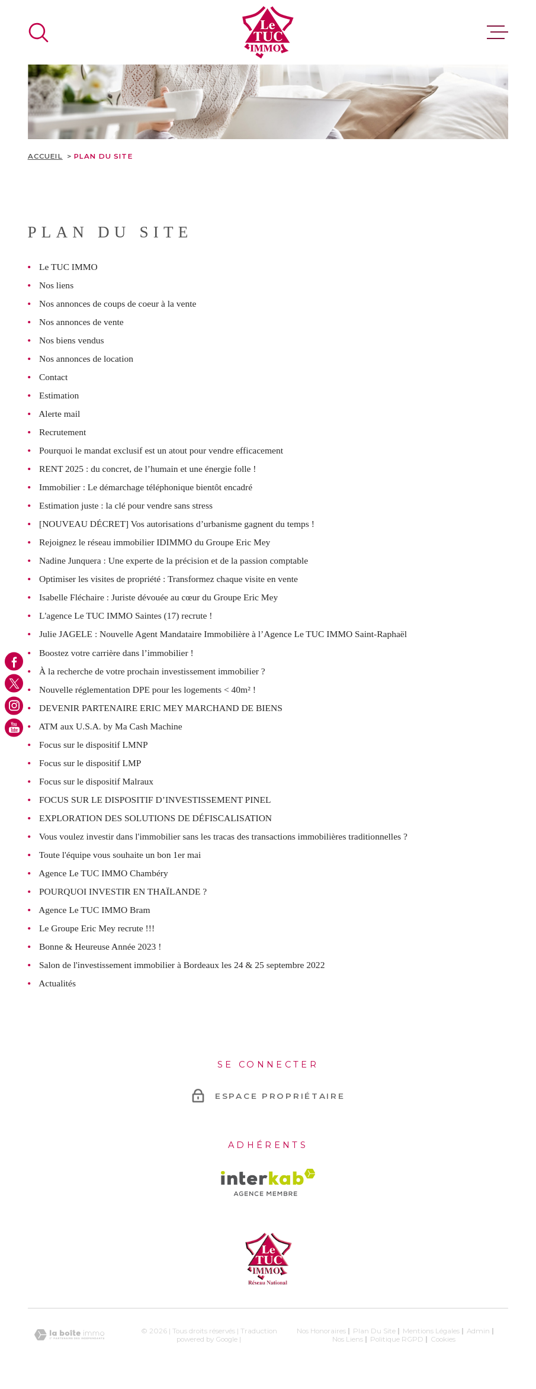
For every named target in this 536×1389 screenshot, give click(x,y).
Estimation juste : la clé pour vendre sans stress (126, 505)
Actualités (57, 983)
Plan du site (374, 1331)
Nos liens (56, 285)
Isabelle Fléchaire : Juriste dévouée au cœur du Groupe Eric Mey (158, 597)
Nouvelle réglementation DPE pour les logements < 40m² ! (147, 689)
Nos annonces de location (86, 358)
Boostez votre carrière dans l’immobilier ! (116, 653)
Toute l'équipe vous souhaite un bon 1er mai (120, 855)
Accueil (45, 156)
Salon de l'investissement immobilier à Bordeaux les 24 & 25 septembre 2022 (182, 965)
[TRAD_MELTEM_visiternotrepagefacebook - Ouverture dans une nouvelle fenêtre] (14, 661)
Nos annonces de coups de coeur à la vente (117, 303)
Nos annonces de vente (81, 322)
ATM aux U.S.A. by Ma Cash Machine (110, 726)
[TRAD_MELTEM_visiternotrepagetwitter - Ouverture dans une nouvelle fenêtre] (14, 683)
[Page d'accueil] (268, 32)
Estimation (59, 395)
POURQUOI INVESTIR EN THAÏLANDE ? (123, 891)
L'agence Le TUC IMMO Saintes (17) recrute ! (125, 615)
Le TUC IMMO (68, 267)
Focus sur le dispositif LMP (90, 763)
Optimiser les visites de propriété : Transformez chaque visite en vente (168, 579)
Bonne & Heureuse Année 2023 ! (100, 946)
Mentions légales (431, 1331)
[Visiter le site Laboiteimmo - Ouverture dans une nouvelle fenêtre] (69, 1334)
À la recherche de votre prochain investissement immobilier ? (152, 671)
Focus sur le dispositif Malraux (96, 781)
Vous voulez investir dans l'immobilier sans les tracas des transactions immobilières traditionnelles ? (223, 836)
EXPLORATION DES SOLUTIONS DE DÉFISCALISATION (155, 818)
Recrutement (62, 432)
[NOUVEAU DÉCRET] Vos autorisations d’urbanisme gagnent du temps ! (176, 524)
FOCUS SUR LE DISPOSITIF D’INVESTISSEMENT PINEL (155, 800)
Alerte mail (59, 414)
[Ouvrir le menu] (497, 32)
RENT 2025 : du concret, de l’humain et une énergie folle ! (147, 469)
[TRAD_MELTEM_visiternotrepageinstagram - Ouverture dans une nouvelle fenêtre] (14, 705)
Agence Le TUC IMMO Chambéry (103, 873)
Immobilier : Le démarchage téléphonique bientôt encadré (145, 487)
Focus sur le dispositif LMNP (93, 744)
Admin (478, 1331)
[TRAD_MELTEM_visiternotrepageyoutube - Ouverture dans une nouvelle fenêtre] (14, 727)
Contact (53, 377)
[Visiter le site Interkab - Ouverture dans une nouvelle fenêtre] (268, 1182)
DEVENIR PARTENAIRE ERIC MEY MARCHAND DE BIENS (161, 708)
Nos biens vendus (71, 340)
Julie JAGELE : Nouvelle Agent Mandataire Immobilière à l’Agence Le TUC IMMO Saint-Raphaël (223, 634)
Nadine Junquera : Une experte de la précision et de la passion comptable (173, 560)
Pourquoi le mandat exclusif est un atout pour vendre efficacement (161, 450)
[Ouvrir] (38, 32)
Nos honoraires (321, 1331)
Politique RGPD (396, 1339)
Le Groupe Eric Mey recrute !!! (97, 928)
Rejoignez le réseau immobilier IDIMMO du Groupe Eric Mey (154, 542)
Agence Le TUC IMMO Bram (94, 910)
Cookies (443, 1339)
